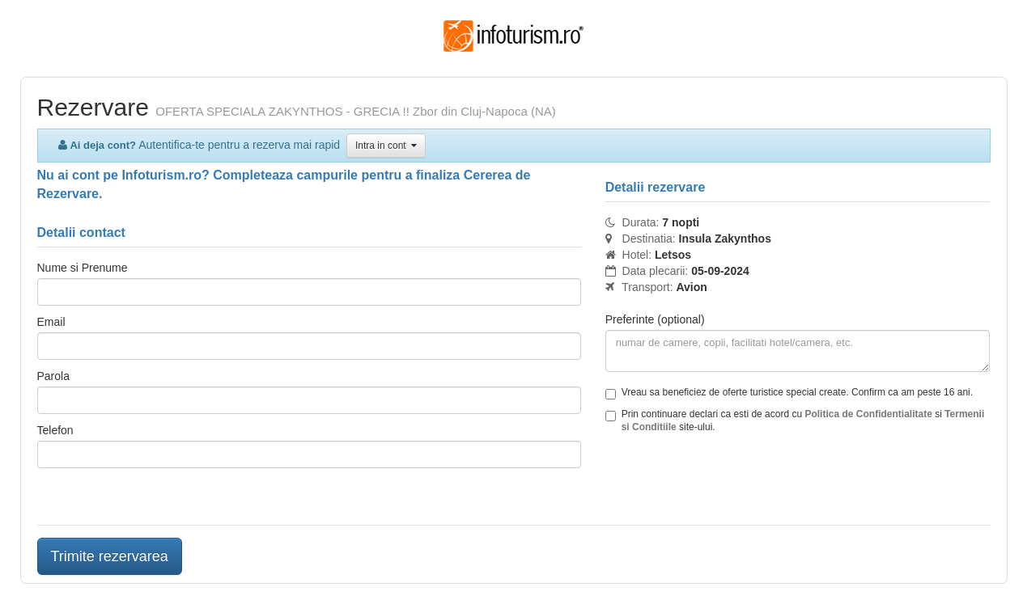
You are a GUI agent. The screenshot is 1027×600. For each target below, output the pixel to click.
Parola (53, 376)
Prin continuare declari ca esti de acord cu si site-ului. (795, 420)
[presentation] (728, 481)
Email (51, 321)
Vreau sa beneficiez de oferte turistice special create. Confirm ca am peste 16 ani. (789, 393)
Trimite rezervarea (109, 556)
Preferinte (655, 319)
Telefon (55, 430)
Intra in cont (386, 145)
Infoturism (513, 36)
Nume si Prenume (82, 267)
